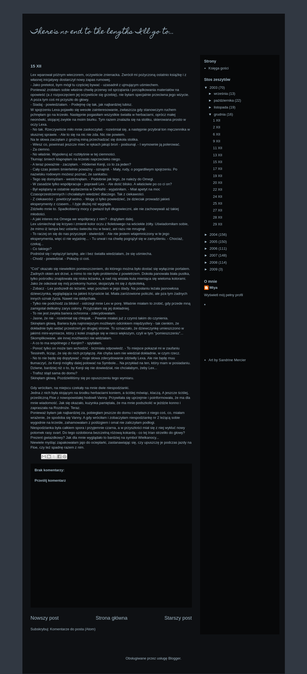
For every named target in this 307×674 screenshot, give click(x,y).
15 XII (217, 162)
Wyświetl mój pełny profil (223, 295)
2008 (214, 262)
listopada (221, 107)
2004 (214, 234)
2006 (214, 248)
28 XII (217, 217)
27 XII (217, 210)
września (221, 94)
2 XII (216, 127)
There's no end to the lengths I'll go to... (102, 32)
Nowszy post (45, 618)
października (224, 100)
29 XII (217, 224)
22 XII (217, 189)
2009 (214, 269)
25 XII (217, 203)
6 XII (216, 134)
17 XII (217, 169)
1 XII (216, 120)
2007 (214, 255)
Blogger (174, 658)
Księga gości (219, 68)
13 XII (217, 155)
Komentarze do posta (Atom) (72, 629)
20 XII (217, 183)
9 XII (216, 141)
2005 (214, 242)
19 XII (217, 176)
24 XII (217, 197)
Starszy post (178, 618)
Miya (214, 288)
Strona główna (111, 618)
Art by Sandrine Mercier (227, 360)
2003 (214, 88)
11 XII (217, 148)
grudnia (220, 114)
